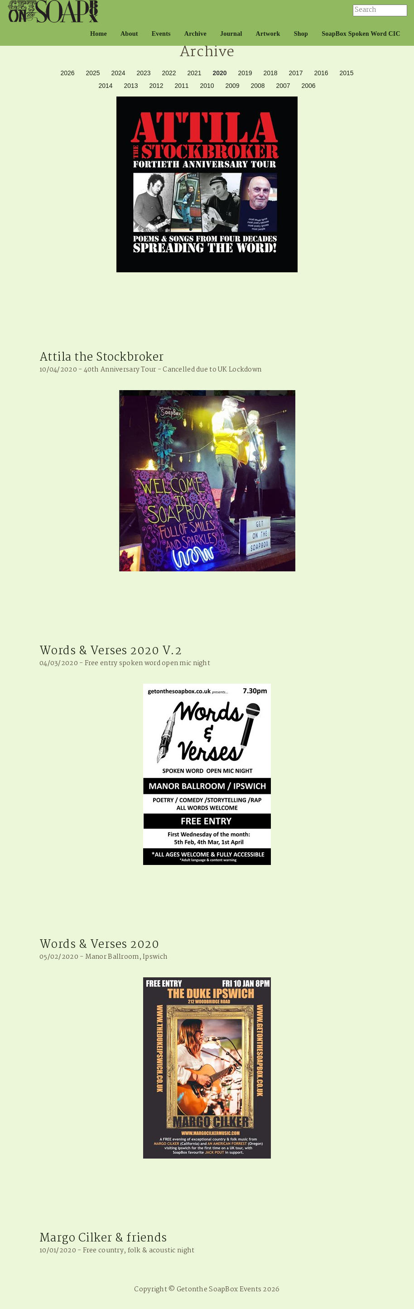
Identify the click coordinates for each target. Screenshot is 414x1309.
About (129, 33)
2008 (257, 85)
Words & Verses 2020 (99, 945)
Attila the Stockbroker (101, 357)
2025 (93, 73)
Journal (231, 33)
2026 (67, 73)
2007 (283, 85)
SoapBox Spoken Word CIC (361, 33)
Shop (301, 33)
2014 (105, 85)
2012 (156, 85)
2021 (194, 73)
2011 (181, 85)
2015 (346, 73)
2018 (270, 73)
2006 (308, 85)
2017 (296, 73)
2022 (169, 73)
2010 (207, 85)
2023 (143, 73)
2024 (118, 73)
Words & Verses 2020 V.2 (110, 651)
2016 (321, 73)
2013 (131, 85)
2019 (245, 73)
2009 (232, 85)
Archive (195, 33)
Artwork (268, 33)
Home (98, 33)
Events (161, 33)
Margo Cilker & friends (103, 1238)
